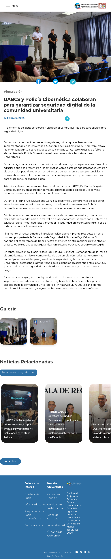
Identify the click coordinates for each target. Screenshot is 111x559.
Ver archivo (10, 461)
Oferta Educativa (35, 504)
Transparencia (34, 525)
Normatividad (56, 525)
